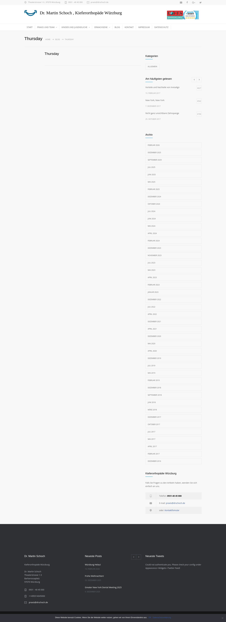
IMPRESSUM (144, 27)
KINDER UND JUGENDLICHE (74, 27)
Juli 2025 (151, 167)
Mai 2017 (151, 439)
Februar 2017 (154, 454)
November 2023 (154, 255)
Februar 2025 (154, 189)
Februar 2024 (154, 240)
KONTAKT (129, 27)
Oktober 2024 (154, 204)
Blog (57, 39)
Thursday (52, 54)
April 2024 (152, 233)
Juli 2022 (151, 307)
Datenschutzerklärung (162, 617)
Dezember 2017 (154, 417)
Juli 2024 (151, 211)
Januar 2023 (153, 292)
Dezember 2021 (154, 321)
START (30, 27)
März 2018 (152, 409)
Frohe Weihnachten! (94, 576)
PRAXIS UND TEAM (46, 27)
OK (149, 617)
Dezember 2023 (154, 248)
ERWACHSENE (101, 27)
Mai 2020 (151, 343)
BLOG (117, 27)
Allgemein (152, 66)
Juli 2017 (151, 432)
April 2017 (152, 446)
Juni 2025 (152, 174)
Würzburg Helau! (93, 564)
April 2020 (152, 351)
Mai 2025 (151, 182)
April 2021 (152, 329)
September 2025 (155, 160)
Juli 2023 (151, 263)
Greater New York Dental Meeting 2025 (103, 587)
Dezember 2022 (154, 299)
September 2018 (155, 395)
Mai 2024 (151, 226)
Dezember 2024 (154, 196)
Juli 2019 (151, 365)
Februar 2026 (154, 145)
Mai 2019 (151, 373)
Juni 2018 (152, 402)
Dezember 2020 (154, 336)
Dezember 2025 (154, 152)
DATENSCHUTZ (161, 27)
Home (47, 39)
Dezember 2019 (154, 358)
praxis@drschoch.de (99, 2)
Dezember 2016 (154, 461)
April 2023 (152, 277)
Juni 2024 (152, 218)
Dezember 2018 (154, 387)
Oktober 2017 (154, 424)
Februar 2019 (154, 380)
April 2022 (152, 314)
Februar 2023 (154, 285)
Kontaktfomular (172, 510)
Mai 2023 (151, 270)
